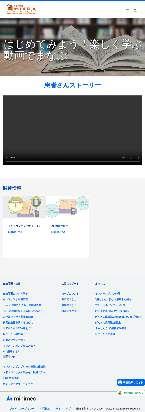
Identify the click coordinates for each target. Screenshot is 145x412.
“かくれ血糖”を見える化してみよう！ (24, 311)
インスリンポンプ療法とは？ (19, 345)
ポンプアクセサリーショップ (19, 384)
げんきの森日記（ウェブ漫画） (112, 311)
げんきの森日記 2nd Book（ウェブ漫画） (118, 316)
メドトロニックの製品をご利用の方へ (24, 372)
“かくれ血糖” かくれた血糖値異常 (22, 305)
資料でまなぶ (69, 305)
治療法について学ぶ (14, 340)
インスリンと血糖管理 (15, 299)
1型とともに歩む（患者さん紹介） (114, 299)
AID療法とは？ (11, 351)
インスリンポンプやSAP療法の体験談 (24, 366)
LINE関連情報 (11, 378)
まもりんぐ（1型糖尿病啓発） (112, 328)
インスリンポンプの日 (107, 293)
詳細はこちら (15, 232)
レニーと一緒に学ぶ (14, 334)
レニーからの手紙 (105, 334)
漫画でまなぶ (69, 311)
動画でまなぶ (69, 299)
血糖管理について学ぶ (15, 293)
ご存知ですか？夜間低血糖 (18, 316)
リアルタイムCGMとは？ (17, 328)
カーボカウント (70, 293)
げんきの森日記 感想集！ (109, 322)
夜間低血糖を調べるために (18, 322)
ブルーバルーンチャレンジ (110, 305)
